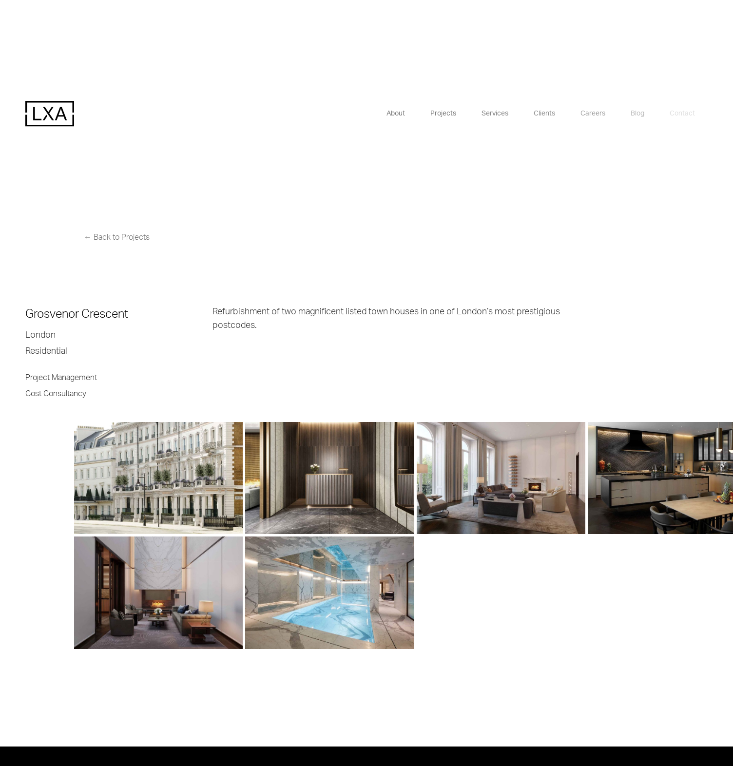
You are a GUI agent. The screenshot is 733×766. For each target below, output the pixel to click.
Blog (637, 113)
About (395, 113)
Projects (443, 113)
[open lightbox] (109, 478)
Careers (592, 113)
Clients (544, 113)
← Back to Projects (117, 237)
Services (495, 113)
